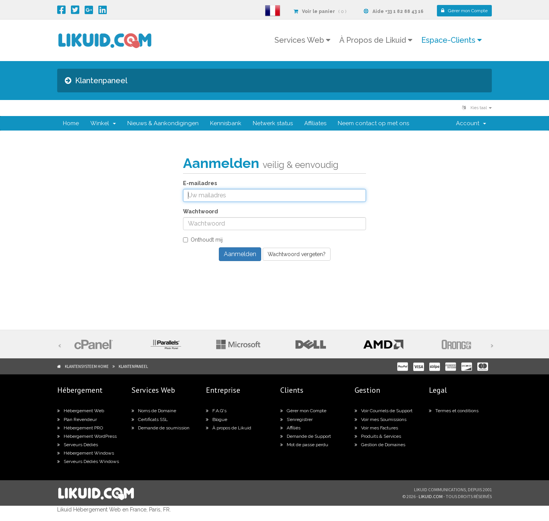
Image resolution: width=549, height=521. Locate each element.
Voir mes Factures (376, 428)
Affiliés (290, 428)
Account (471, 123)
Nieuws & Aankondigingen (163, 123)
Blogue (216, 419)
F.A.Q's (216, 410)
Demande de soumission (160, 428)
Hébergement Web (80, 410)
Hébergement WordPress (87, 436)
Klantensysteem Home (87, 366)
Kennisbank (225, 123)
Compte (464, 10)
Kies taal (477, 107)
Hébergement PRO (80, 428)
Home (71, 123)
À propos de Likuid (228, 428)
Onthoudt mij (203, 240)
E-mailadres (200, 183)
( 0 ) (320, 11)
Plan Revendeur (77, 419)
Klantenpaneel (133, 366)
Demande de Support (305, 436)
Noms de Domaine (154, 410)
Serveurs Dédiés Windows (88, 461)
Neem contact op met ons (373, 123)
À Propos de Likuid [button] (375, 40)
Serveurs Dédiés (77, 444)
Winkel (103, 123)
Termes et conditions (453, 410)
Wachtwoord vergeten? (297, 254)
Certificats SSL (150, 419)
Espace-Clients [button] (451, 40)
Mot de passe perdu (304, 444)
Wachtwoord (200, 211)
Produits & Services (378, 436)
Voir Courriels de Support (384, 410)
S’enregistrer (296, 419)
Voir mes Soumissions (380, 419)
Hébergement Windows (85, 453)
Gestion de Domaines (380, 444)
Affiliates (315, 123)
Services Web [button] (302, 40)
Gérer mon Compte (303, 410)
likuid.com (431, 496)
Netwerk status (273, 123)
